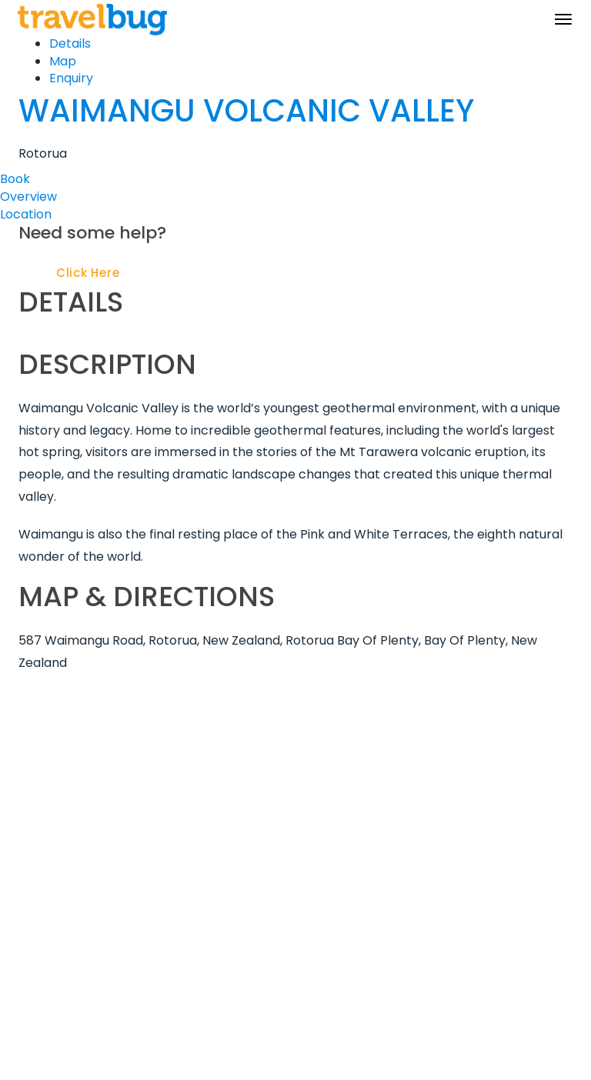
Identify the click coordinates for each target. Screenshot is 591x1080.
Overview (28, 196)
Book (15, 179)
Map (62, 61)
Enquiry (71, 78)
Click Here (88, 273)
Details (70, 43)
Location (26, 214)
